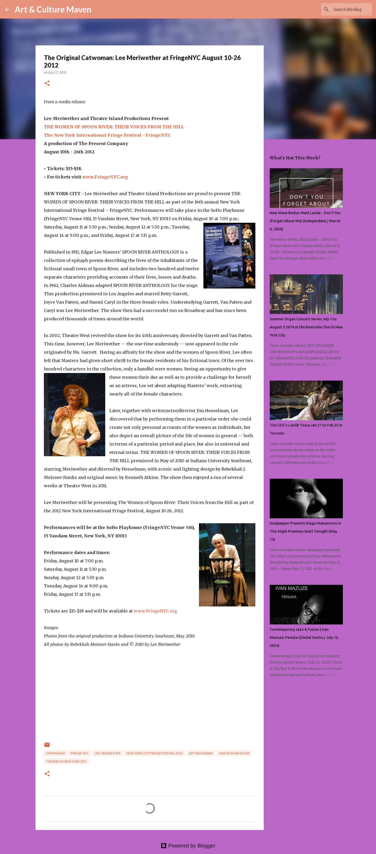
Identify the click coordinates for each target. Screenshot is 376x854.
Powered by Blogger (188, 846)
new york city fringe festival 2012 (154, 753)
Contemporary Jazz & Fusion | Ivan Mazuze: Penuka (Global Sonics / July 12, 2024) (304, 637)
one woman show (234, 753)
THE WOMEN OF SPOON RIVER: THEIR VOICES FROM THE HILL (114, 126)
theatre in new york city (66, 761)
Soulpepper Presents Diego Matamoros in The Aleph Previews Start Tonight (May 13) (305, 531)
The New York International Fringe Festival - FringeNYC (107, 135)
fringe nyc (80, 753)
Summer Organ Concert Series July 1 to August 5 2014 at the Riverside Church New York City (306, 327)
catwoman (55, 753)
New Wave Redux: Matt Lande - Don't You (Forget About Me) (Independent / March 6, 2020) (305, 221)
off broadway (201, 753)
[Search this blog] (344, 9)
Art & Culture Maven (53, 9)
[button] (47, 83)
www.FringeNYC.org (105, 176)
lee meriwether (107, 753)
